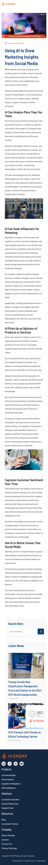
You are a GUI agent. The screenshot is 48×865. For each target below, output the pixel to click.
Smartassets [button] (8, 779)
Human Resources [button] (10, 803)
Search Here (15, 624)
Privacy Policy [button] (18, 861)
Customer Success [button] (10, 799)
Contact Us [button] (7, 843)
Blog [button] (4, 819)
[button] (14, 3)
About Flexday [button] (8, 835)
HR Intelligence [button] (8, 787)
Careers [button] (5, 839)
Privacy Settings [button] (9, 848)
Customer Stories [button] (10, 823)
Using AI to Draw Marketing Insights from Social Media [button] (21, 57)
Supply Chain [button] (8, 807)
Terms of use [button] (29, 861)
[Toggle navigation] (42, 4)
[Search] (41, 631)
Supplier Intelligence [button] (11, 783)
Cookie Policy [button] (41, 861)
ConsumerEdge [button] (9, 775)
